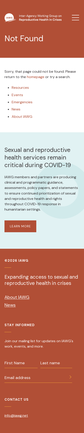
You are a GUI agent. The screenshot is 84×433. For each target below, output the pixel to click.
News (16, 109)
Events (17, 95)
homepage (36, 77)
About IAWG (22, 116)
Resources (20, 87)
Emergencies (22, 102)
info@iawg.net (16, 415)
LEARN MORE (20, 226)
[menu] (75, 18)
